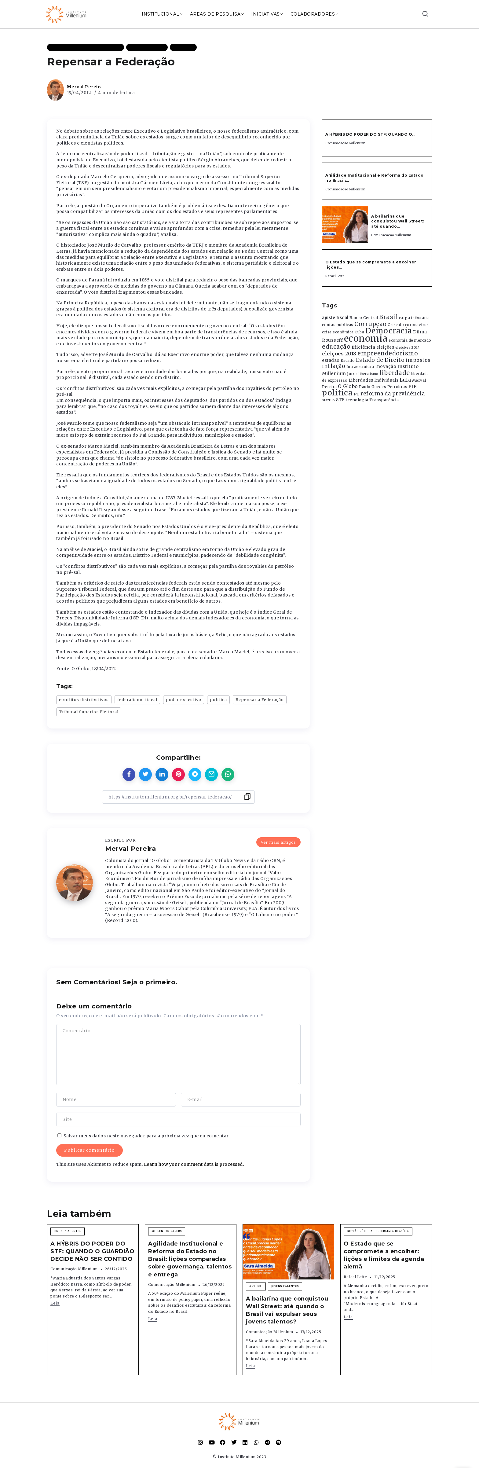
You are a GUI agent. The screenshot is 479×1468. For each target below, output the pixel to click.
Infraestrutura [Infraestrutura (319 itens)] (360, 367)
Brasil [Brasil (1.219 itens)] (388, 317)
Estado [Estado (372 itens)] (348, 360)
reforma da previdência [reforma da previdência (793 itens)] (392, 393)
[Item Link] (345, 224)
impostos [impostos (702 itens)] (418, 360)
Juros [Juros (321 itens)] (352, 374)
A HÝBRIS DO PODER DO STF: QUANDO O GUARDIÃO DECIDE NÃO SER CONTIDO (92, 1251)
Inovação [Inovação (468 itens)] (385, 366)
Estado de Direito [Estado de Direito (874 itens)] (380, 360)
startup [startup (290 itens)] (328, 400)
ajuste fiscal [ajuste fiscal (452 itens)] (335, 317)
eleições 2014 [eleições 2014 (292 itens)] (407, 347)
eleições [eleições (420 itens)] (385, 347)
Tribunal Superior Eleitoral (89, 711)
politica (218, 699)
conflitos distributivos (84, 699)
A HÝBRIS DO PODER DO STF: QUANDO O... (370, 134)
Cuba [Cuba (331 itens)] (359, 332)
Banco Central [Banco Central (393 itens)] (363, 317)
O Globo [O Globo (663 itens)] (348, 386)
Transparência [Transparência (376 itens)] (384, 400)
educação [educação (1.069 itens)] (336, 346)
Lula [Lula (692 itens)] (405, 380)
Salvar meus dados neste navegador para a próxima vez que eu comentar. (147, 1136)
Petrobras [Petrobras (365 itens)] (397, 386)
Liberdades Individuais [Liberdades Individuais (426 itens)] (374, 380)
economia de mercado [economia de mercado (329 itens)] (410, 340)
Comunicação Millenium (345, 143)
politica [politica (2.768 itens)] (337, 393)
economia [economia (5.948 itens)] (366, 338)
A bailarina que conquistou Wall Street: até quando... (397, 221)
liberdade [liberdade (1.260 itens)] (394, 372)
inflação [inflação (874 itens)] (333, 366)
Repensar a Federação (260, 699)
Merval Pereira (85, 87)
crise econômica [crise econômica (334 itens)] (338, 332)
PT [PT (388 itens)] (357, 394)
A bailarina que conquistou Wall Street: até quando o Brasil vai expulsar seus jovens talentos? (287, 1310)
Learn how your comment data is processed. (194, 1164)
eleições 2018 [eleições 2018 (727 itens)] (339, 353)
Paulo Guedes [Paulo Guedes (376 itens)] (372, 386)
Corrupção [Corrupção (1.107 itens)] (370, 324)
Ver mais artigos (278, 842)
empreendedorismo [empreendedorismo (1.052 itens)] (387, 353)
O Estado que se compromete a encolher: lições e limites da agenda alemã (384, 1255)
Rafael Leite (334, 276)
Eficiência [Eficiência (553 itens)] (363, 347)
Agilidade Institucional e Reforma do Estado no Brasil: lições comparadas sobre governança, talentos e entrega (190, 1259)
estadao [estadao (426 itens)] (331, 360)
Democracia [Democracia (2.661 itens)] (388, 331)
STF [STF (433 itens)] (340, 399)
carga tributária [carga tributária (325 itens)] (414, 318)
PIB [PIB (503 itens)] (412, 386)
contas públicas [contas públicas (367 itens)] (337, 324)
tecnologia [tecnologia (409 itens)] (357, 399)
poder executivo (183, 699)
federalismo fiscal (137, 699)
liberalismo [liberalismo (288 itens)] (368, 374)
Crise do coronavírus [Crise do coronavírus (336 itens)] (408, 325)
